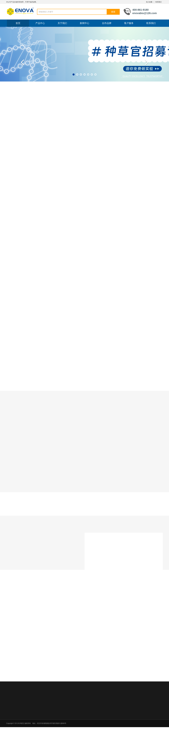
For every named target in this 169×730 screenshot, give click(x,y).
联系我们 (158, 2)
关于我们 (62, 23)
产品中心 (40, 23)
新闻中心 (84, 23)
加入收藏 (149, 2)
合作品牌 (106, 23)
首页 (18, 23)
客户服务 (129, 23)
